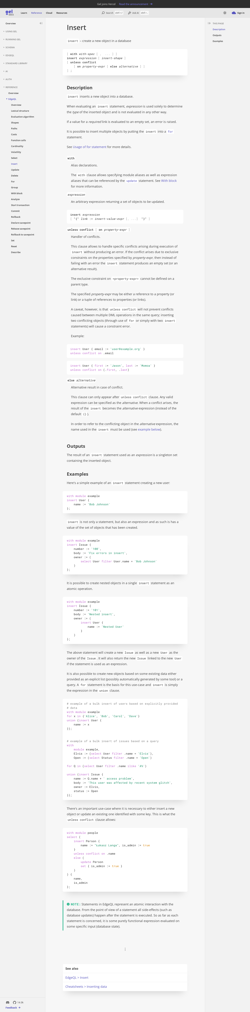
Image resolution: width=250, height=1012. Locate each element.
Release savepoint (20, 228)
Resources (61, 12)
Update (15, 169)
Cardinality (17, 146)
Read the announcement (136, 4)
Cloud (49, 12)
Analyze (15, 199)
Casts (14, 134)
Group (14, 187)
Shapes (15, 122)
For (13, 181)
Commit (15, 211)
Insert (14, 163)
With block (16, 193)
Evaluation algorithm (22, 116)
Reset (14, 246)
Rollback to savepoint (22, 234)
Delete (14, 175)
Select (14, 157)
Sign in (238, 12)
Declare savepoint (21, 222)
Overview (11, 23)
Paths (14, 128)
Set (12, 240)
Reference (36, 12)
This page (218, 23)
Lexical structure (20, 110)
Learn (24, 12)
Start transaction (20, 205)
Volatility (16, 152)
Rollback (15, 216)
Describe (15, 252)
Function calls (18, 140)
